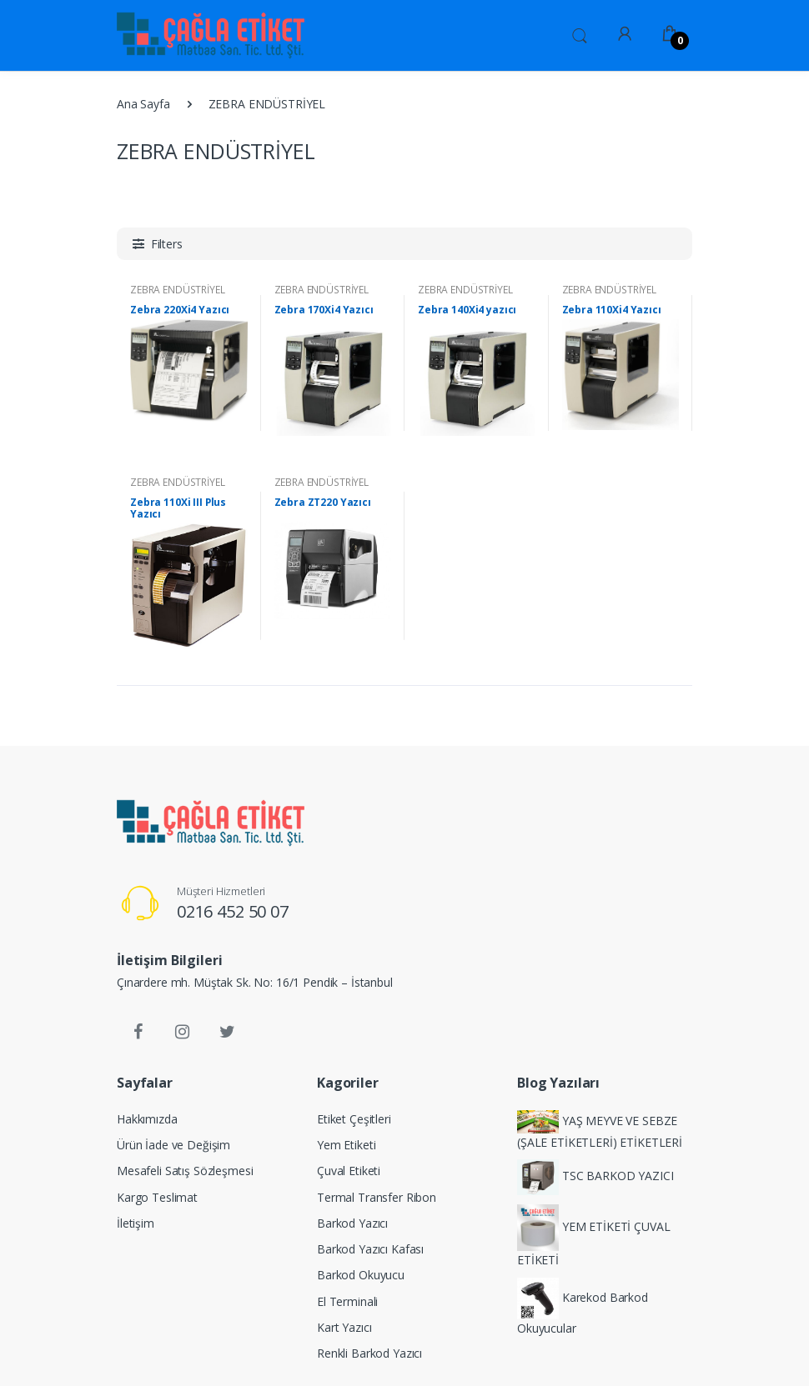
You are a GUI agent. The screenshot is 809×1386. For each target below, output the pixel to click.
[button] (579, 34)
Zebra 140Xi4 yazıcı (467, 310)
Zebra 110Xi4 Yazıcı (611, 310)
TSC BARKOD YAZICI (595, 1177)
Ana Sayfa (143, 104)
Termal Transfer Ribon (376, 1197)
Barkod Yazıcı (352, 1223)
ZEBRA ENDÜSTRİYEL (177, 290)
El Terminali (347, 1301)
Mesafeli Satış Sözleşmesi (185, 1170)
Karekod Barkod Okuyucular (582, 1307)
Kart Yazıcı (344, 1327)
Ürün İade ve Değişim (173, 1145)
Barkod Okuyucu (360, 1275)
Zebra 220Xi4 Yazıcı (179, 310)
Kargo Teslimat (157, 1197)
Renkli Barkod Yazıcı (369, 1353)
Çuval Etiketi (348, 1170)
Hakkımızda (147, 1119)
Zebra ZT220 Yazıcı (322, 502)
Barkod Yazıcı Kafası (370, 1249)
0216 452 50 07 (233, 911)
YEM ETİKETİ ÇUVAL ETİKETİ (593, 1236)
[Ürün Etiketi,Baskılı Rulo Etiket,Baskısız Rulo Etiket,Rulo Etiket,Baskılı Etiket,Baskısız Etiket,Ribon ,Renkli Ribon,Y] (159, 35)
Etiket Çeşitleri (354, 1119)
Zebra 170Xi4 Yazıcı (324, 310)
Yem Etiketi (346, 1145)
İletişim (135, 1223)
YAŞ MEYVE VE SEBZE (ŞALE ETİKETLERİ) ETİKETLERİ (599, 1130)
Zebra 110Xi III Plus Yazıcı (178, 508)
